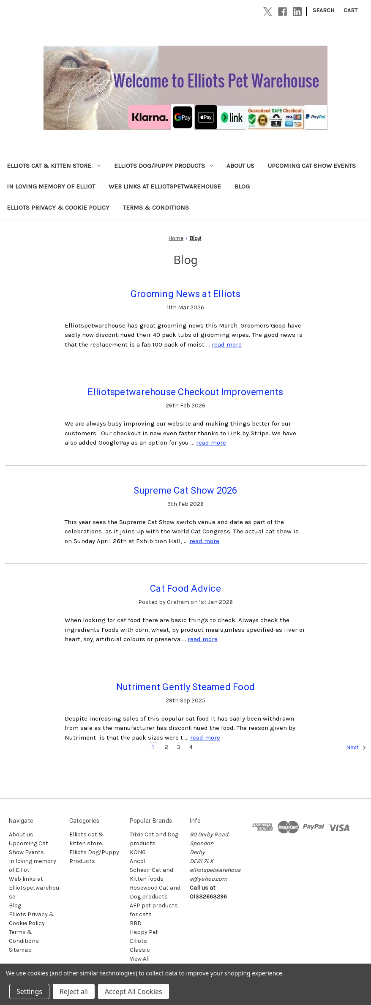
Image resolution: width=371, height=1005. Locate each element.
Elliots (138, 941)
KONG (138, 852)
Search (323, 10)
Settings (29, 991)
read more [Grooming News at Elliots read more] (227, 344)
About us (240, 165)
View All (140, 958)
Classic (140, 949)
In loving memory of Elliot (51, 186)
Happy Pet (144, 932)
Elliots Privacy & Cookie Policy (58, 207)
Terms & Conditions (156, 207)
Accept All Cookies (133, 991)
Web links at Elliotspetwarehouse (165, 186)
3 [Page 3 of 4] (178, 747)
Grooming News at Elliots (185, 294)
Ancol (137, 861)
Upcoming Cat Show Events (312, 165)
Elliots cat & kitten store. (54, 165)
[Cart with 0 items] (350, 10)
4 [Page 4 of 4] (191, 747)
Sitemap (20, 949)
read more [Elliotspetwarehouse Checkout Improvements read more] (211, 442)
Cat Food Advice (185, 588)
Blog (242, 186)
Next (356, 747)
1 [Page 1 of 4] (153, 747)
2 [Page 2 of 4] (166, 747)
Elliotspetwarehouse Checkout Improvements (185, 392)
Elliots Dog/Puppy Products (163, 165)
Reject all (74, 991)
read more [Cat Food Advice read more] (203, 639)
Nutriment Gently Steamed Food (185, 687)
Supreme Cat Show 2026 (185, 490)
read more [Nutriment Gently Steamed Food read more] (205, 737)
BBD (136, 923)
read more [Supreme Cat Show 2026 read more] (204, 541)
